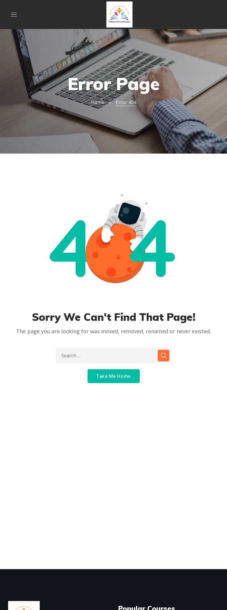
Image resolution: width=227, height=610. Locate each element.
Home (97, 102)
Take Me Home (113, 376)
